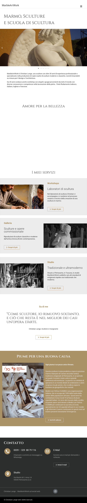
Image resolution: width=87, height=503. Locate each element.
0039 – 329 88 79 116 (25, 450)
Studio (17, 472)
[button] (81, 6)
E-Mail (56, 450)
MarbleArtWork (10, 5)
